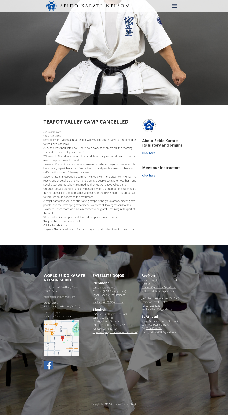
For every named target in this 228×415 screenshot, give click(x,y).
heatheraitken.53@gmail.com (156, 309)
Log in (134, 404)
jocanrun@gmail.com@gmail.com (158, 287)
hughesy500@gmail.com (105, 328)
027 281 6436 (126, 325)
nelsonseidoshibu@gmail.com (59, 296)
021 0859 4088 (154, 328)
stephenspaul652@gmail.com (108, 302)
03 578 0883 (103, 325)
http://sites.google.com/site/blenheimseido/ (115, 332)
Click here (148, 153)
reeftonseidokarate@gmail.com (157, 291)
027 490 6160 (104, 298)
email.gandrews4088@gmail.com (158, 332)
